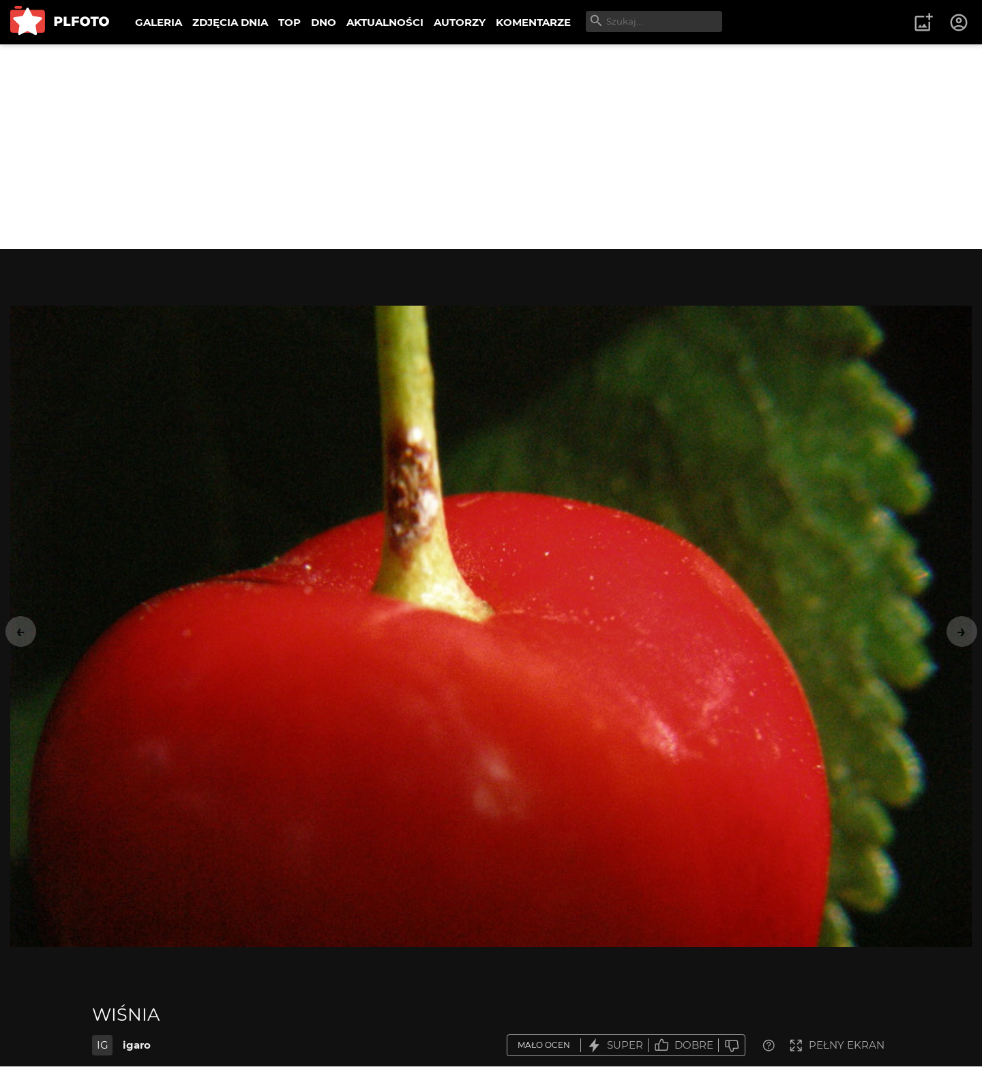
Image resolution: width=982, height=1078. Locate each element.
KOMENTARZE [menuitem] (533, 22)
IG (102, 1044)
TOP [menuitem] (289, 22)
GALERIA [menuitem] (158, 22)
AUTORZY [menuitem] (460, 22)
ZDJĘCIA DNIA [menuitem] (230, 22)
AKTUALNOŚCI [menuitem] (384, 22)
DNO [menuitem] (323, 22)
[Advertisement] (491, 146)
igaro (137, 1044)
